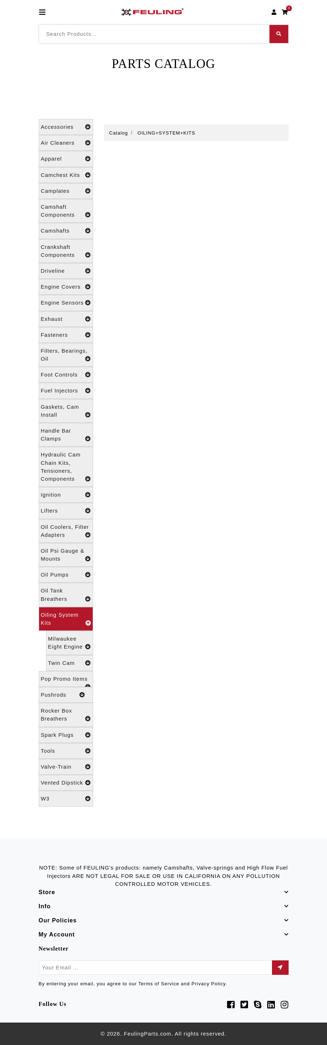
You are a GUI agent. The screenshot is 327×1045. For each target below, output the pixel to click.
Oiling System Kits (66, 619)
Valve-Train (66, 767)
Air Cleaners (66, 143)
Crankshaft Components (66, 251)
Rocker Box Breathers (66, 715)
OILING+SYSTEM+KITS (167, 133)
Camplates (66, 191)
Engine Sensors (66, 303)
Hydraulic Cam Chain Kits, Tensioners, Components (66, 467)
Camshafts (66, 231)
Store (47, 892)
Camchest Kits (66, 175)
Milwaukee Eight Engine (69, 643)
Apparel (66, 159)
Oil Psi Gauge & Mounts (66, 555)
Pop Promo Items (66, 681)
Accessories (66, 127)
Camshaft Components (66, 211)
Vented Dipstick (66, 783)
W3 (66, 799)
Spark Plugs (66, 735)
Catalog (118, 133)
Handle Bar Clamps (66, 435)
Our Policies (58, 920)
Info (45, 906)
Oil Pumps (66, 575)
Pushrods (63, 695)
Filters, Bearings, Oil (66, 355)
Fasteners (66, 335)
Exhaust (66, 319)
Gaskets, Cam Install (66, 411)
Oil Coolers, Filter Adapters (66, 531)
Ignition (66, 495)
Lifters (66, 511)
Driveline (66, 271)
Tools (66, 751)
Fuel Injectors (66, 391)
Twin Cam (69, 663)
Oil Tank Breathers (66, 595)
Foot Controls (66, 375)
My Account (57, 934)
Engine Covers (66, 287)
